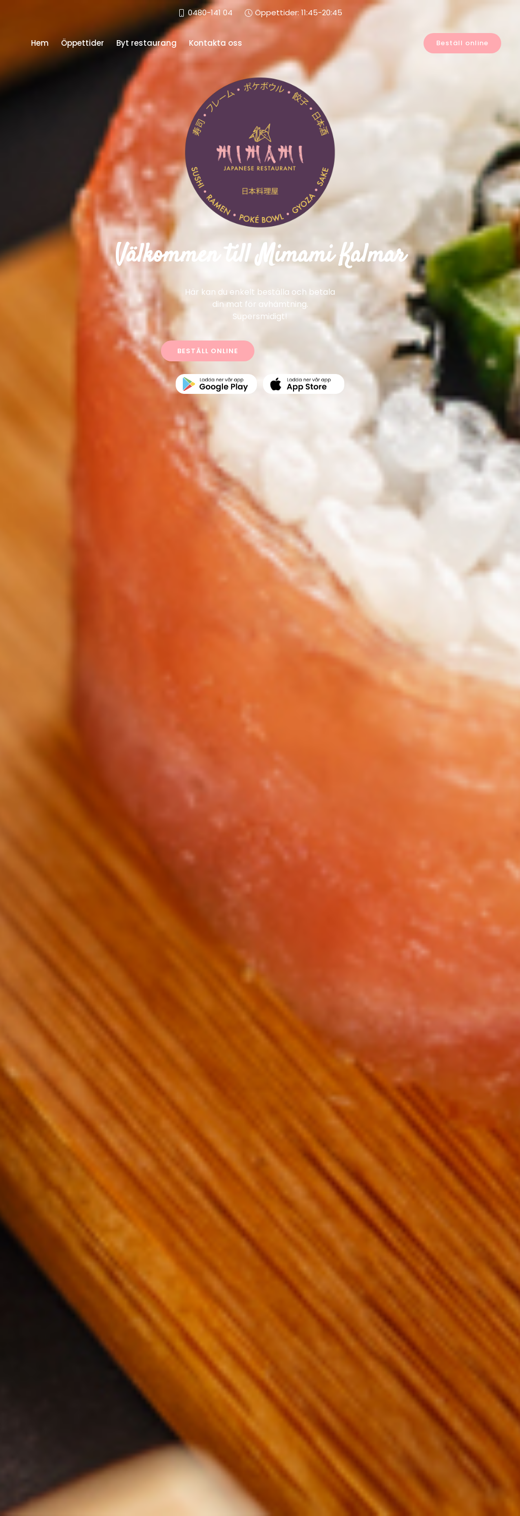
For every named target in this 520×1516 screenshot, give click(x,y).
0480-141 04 (210, 12)
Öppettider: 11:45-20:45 (298, 12)
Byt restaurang (146, 43)
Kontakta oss (215, 43)
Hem (40, 43)
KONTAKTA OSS (313, 351)
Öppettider (82, 43)
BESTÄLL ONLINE (207, 351)
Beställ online (462, 43)
